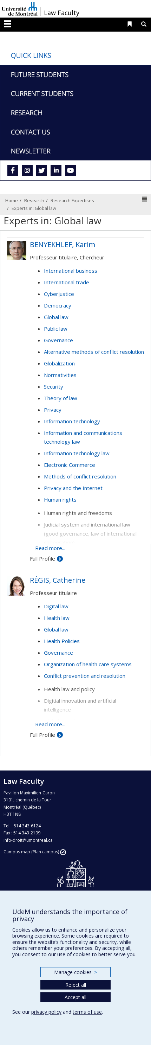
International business (70, 270)
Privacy (52, 409)
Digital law (56, 606)
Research (34, 200)
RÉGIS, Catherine (57, 580)
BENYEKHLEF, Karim (62, 244)
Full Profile (42, 558)
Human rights (60, 499)
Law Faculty (61, 12)
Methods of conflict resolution (80, 476)
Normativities (60, 374)
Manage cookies (75, 972)
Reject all (75, 984)
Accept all (75, 997)
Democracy (57, 305)
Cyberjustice (59, 293)
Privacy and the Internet (73, 487)
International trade (66, 282)
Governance (58, 340)
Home (11, 200)
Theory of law (60, 398)
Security (53, 386)
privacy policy (46, 1011)
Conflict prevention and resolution (84, 675)
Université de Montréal (20, 9)
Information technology (72, 421)
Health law (57, 617)
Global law (56, 316)
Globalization (59, 363)
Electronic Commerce (69, 464)
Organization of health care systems (88, 664)
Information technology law (77, 453)
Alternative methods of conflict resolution (94, 351)
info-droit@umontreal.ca (28, 840)
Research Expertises (72, 200)
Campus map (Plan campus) (31, 852)
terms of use (87, 1011)
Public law (55, 328)
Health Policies (62, 640)
